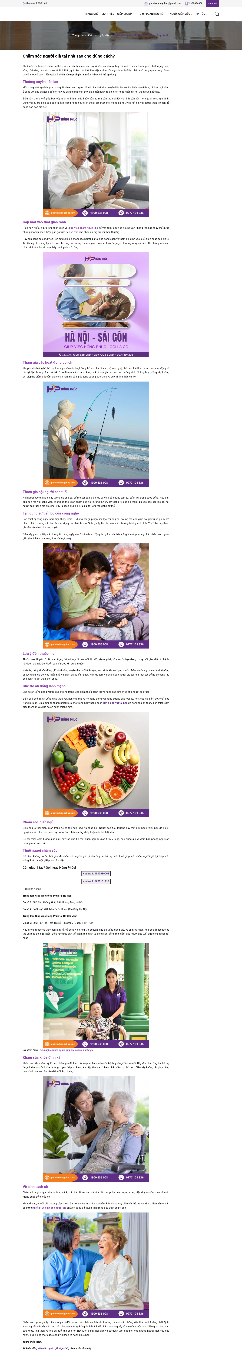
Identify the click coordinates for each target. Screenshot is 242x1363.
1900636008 (196, 3)
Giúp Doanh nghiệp (153, 14)
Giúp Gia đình (127, 14)
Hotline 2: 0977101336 (96, 881)
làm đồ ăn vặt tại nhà (115, 702)
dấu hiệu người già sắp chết (53, 1348)
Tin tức (201, 14)
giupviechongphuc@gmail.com (165, 3)
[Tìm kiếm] (217, 13)
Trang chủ (91, 13)
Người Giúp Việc (181, 14)
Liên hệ (212, 3)
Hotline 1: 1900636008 (96, 873)
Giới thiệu (107, 13)
